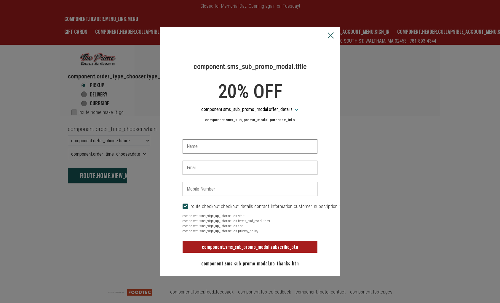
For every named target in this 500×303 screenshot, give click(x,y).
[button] (331, 36)
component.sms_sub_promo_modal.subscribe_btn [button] (250, 246)
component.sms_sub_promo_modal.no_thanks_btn (250, 263)
